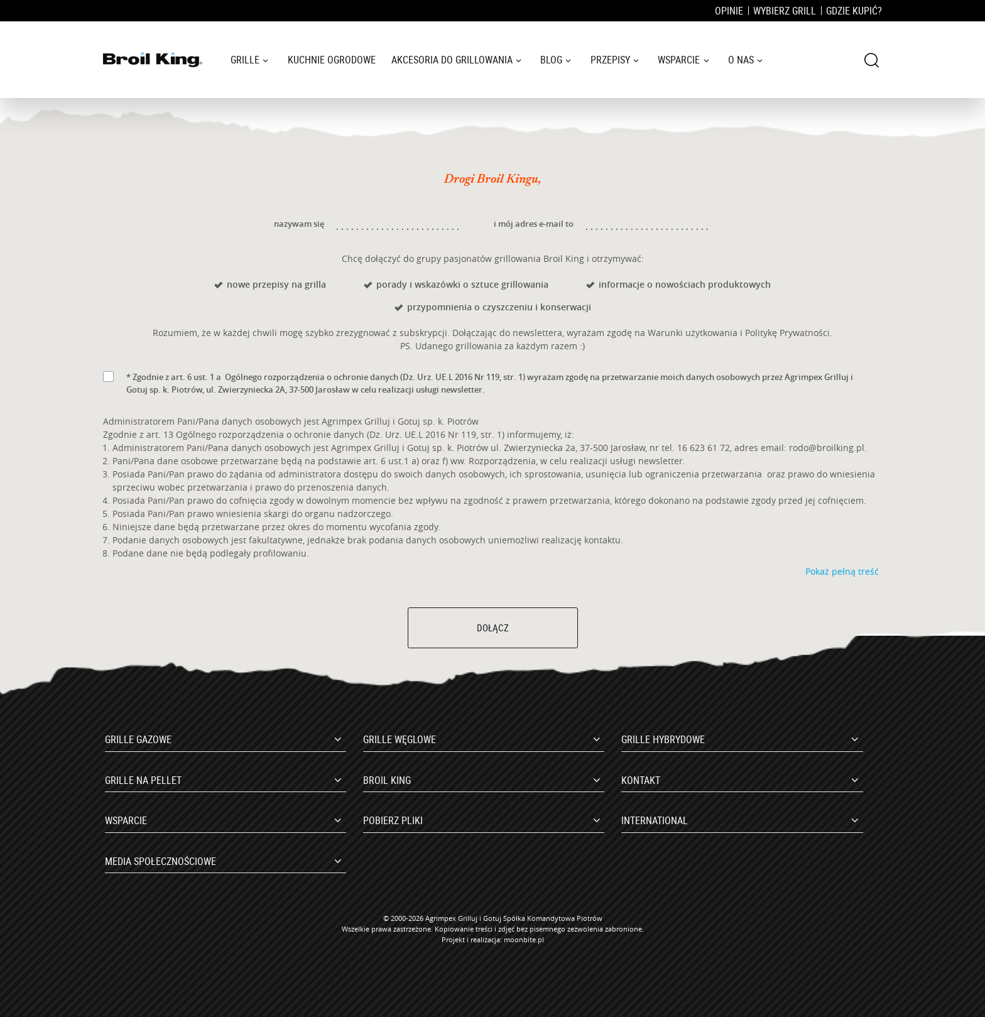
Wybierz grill (784, 11)
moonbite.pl (524, 939)
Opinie (729, 11)
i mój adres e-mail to (534, 223)
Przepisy (610, 60)
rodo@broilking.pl (826, 448)
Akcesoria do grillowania (452, 60)
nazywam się (299, 223)
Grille (245, 60)
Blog (551, 60)
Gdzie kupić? (854, 11)
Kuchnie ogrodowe (332, 60)
